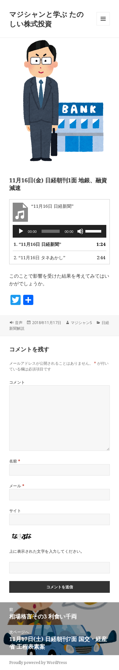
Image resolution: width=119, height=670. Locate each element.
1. (37, 244)
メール (16, 486)
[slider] (50, 231)
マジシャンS (81, 322)
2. (39, 257)
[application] (59, 231)
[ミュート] (80, 231)
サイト (15, 510)
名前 (15, 461)
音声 (19, 322)
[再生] (21, 231)
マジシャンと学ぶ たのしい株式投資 (46, 18)
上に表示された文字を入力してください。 (46, 551)
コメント (17, 382)
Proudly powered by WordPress (38, 662)
